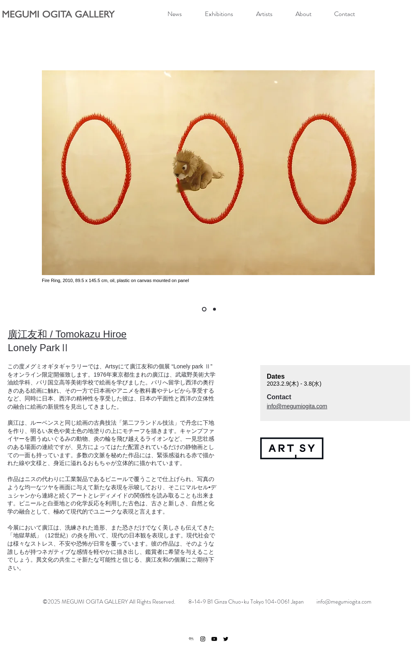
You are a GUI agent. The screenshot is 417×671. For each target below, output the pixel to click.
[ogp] (191, 639)
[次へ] (398, 175)
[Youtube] (214, 639)
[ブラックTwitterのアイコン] (225, 639)
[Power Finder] (214, 309)
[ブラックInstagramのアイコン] (202, 639)
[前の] (19, 175)
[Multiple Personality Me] (204, 309)
